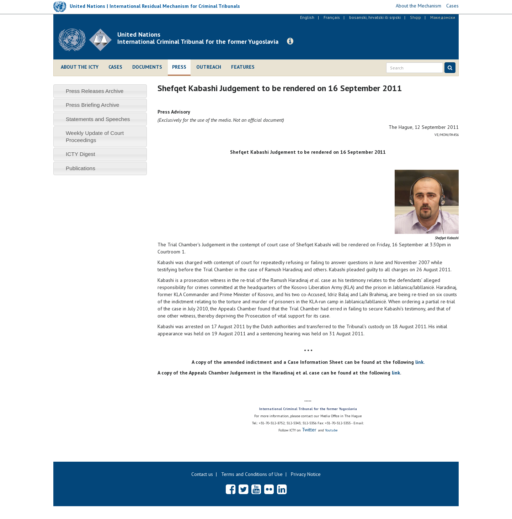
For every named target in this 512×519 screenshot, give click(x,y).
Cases (115, 67)
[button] (290, 41)
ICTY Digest (80, 154)
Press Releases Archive (95, 91)
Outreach (208, 67)
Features (243, 67)
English (307, 17)
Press (179, 67)
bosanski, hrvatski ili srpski (375, 17)
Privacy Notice (306, 474)
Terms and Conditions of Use (252, 474)
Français (332, 17)
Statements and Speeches (98, 119)
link (396, 372)
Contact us (202, 474)
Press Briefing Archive (92, 105)
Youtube (331, 430)
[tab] (100, 91)
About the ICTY (79, 67)
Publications (80, 168)
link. (420, 362)
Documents (147, 67)
